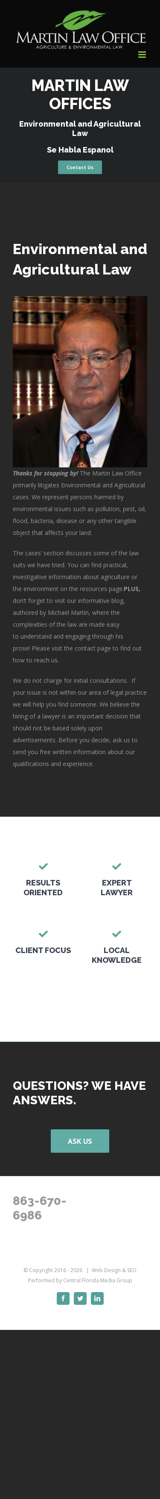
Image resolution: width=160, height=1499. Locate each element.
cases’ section (44, 553)
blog (117, 601)
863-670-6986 (40, 1208)
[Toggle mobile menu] (142, 54)
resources (93, 589)
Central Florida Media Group (97, 1280)
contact (85, 648)
